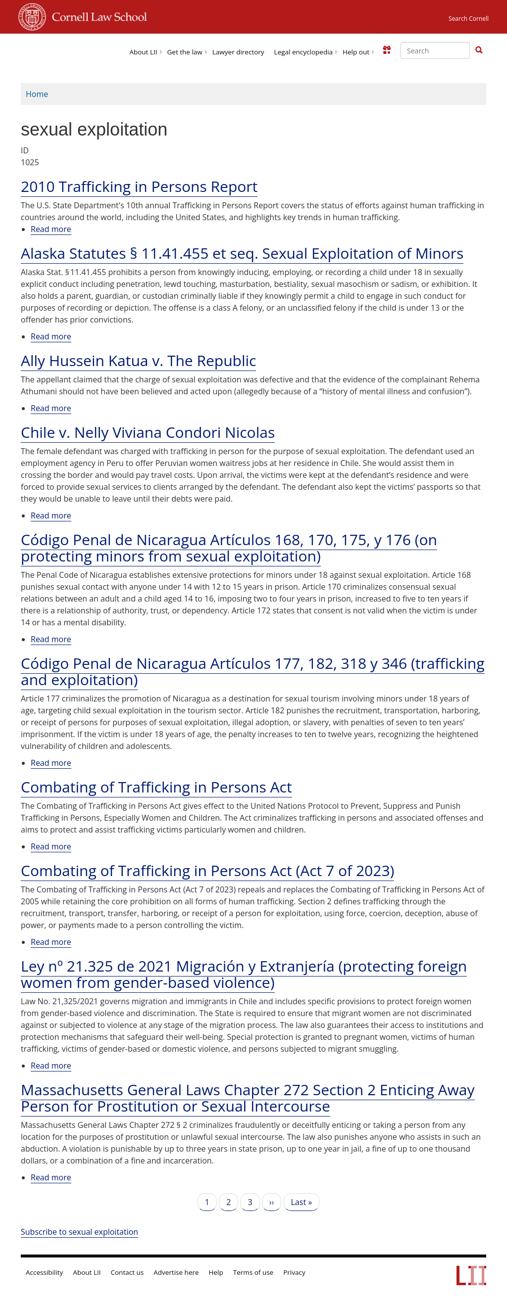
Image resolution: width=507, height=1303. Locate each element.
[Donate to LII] (387, 50)
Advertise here (176, 1272)
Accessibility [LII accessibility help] (44, 1272)
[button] (478, 50)
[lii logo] (57, 49)
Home (37, 94)
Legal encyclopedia (303, 51)
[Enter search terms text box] (435, 50)
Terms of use (253, 1272)
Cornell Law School (96, 15)
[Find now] (478, 50)
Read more (51, 229)
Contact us (127, 1272)
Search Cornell (469, 18)
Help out (356, 51)
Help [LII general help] (216, 1272)
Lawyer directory (238, 51)
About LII (143, 51)
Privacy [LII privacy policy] (294, 1272)
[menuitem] (143, 51)
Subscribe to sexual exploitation (79, 1231)
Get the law (185, 51)
